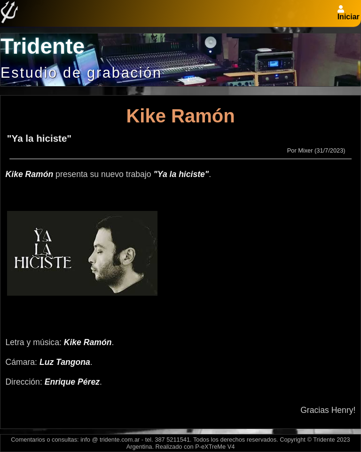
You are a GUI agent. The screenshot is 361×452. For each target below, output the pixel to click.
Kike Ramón (180, 115)
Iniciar (348, 17)
